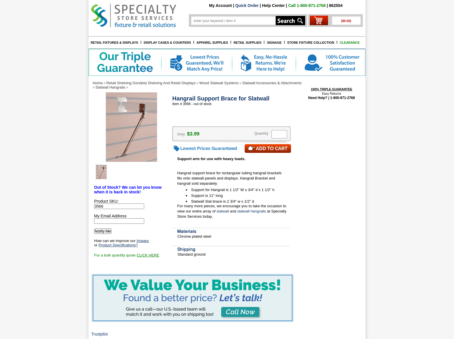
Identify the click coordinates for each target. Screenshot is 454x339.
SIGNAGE (274, 42)
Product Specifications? (118, 245)
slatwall (223, 211)
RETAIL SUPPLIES (247, 42)
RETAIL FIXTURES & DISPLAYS (114, 42)
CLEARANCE (350, 42)
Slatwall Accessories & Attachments (272, 83)
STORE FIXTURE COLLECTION (310, 42)
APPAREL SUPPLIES (212, 42)
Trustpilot (99, 334)
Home (98, 83)
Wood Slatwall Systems (219, 83)
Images (143, 241)
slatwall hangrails (251, 211)
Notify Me (103, 231)
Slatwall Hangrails (110, 87)
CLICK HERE (148, 255)
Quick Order (247, 5)
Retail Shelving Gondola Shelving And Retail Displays (151, 83)
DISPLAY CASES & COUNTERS (167, 42)
